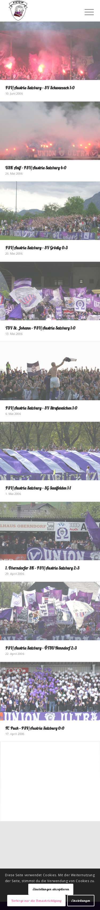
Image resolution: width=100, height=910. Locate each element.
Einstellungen (80, 901)
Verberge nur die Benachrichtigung (36, 901)
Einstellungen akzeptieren (51, 889)
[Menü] (85, 11)
